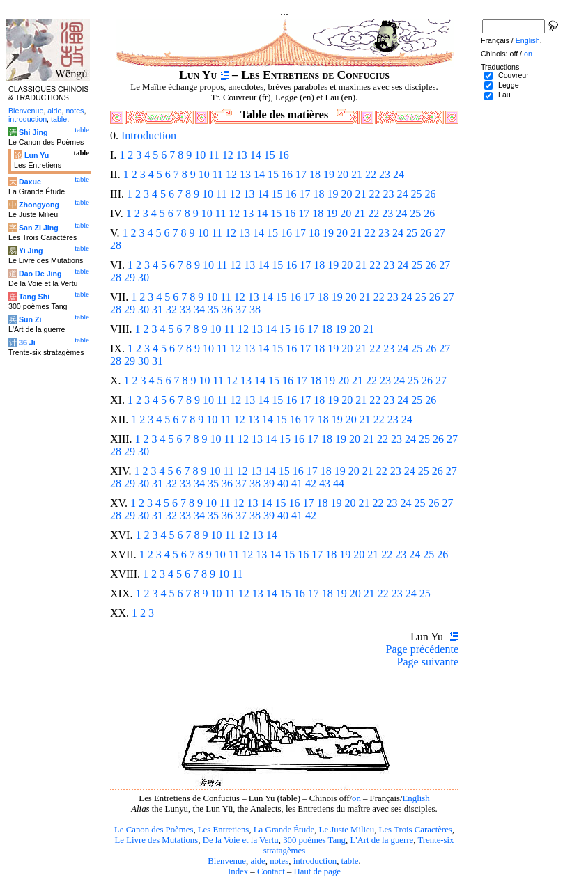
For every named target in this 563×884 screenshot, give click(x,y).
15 (269, 155)
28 (115, 245)
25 (416, 194)
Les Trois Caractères (415, 830)
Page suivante (427, 662)
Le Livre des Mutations (156, 840)
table (350, 861)
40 (282, 483)
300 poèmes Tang (314, 840)
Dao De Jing (40, 273)
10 (200, 155)
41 (296, 483)
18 (315, 174)
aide (257, 861)
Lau (504, 94)
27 (439, 233)
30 (143, 277)
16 (283, 155)
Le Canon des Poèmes (153, 830)
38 (255, 309)
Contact (271, 871)
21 (356, 174)
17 (301, 174)
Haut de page (317, 871)
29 (129, 277)
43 (324, 483)
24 (398, 174)
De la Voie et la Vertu (241, 840)
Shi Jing (33, 132)
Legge (508, 85)
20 (342, 174)
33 (185, 309)
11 (213, 155)
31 (157, 309)
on (356, 798)
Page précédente (422, 649)
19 (328, 174)
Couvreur (513, 75)
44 (338, 483)
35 (213, 309)
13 (241, 155)
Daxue (30, 181)
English (416, 798)
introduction (315, 861)
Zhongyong (39, 204)
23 (384, 174)
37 (241, 309)
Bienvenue (227, 861)
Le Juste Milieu (347, 830)
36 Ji (27, 342)
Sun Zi (30, 319)
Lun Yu (36, 155)
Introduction (148, 135)
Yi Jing (31, 250)
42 (310, 483)
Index (238, 871)
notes (279, 861)
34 (199, 309)
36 (227, 309)
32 (171, 309)
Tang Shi (34, 296)
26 (429, 194)
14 (255, 155)
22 (370, 174)
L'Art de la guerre (381, 840)
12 (227, 155)
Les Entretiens (223, 830)
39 (269, 483)
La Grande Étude (284, 830)
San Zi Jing (39, 227)
